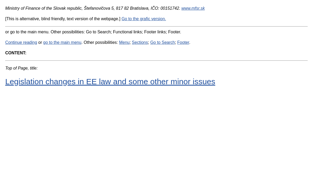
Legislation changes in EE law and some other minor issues (110, 81)
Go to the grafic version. (143, 19)
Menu (124, 42)
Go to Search (162, 42)
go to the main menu (62, 42)
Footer (183, 42)
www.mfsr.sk (193, 8)
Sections (140, 42)
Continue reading (21, 42)
